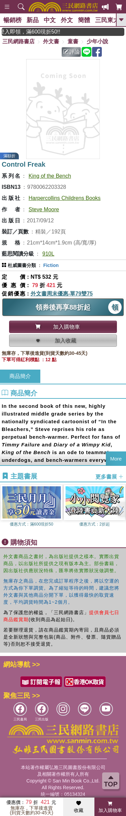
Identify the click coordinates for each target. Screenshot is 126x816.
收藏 (78, 807)
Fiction (51, 265)
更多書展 (109, 477)
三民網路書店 (18, 41)
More (116, 458)
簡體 (84, 20)
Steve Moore (44, 209)
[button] (121, 509)
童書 (73, 41)
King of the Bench (50, 176)
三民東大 (107, 20)
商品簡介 (20, 376)
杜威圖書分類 (22, 265)
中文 (50, 20)
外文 (67, 20)
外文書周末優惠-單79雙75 (62, 293)
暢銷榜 (12, 20)
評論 (71, 52)
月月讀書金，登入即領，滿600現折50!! (36, 32)
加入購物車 (110, 807)
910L (48, 254)
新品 (33, 20)
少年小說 (97, 41)
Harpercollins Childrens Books (64, 198)
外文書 (51, 41)
